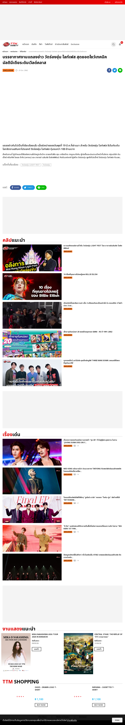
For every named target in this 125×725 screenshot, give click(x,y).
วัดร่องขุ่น (46, 165)
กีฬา (40, 44)
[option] (31, 653)
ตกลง (117, 720)
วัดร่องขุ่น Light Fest (31, 165)
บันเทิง (34, 44)
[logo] (11, 44)
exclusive (13, 51)
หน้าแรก (5, 2)
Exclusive (75, 44)
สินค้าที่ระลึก (22, 2)
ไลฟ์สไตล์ (48, 44)
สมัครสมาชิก (118, 2)
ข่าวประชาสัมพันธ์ (61, 44)
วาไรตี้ (30, 2)
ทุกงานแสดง (13, 2)
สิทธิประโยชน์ (38, 2)
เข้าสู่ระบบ (107, 2)
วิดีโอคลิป (23, 51)
